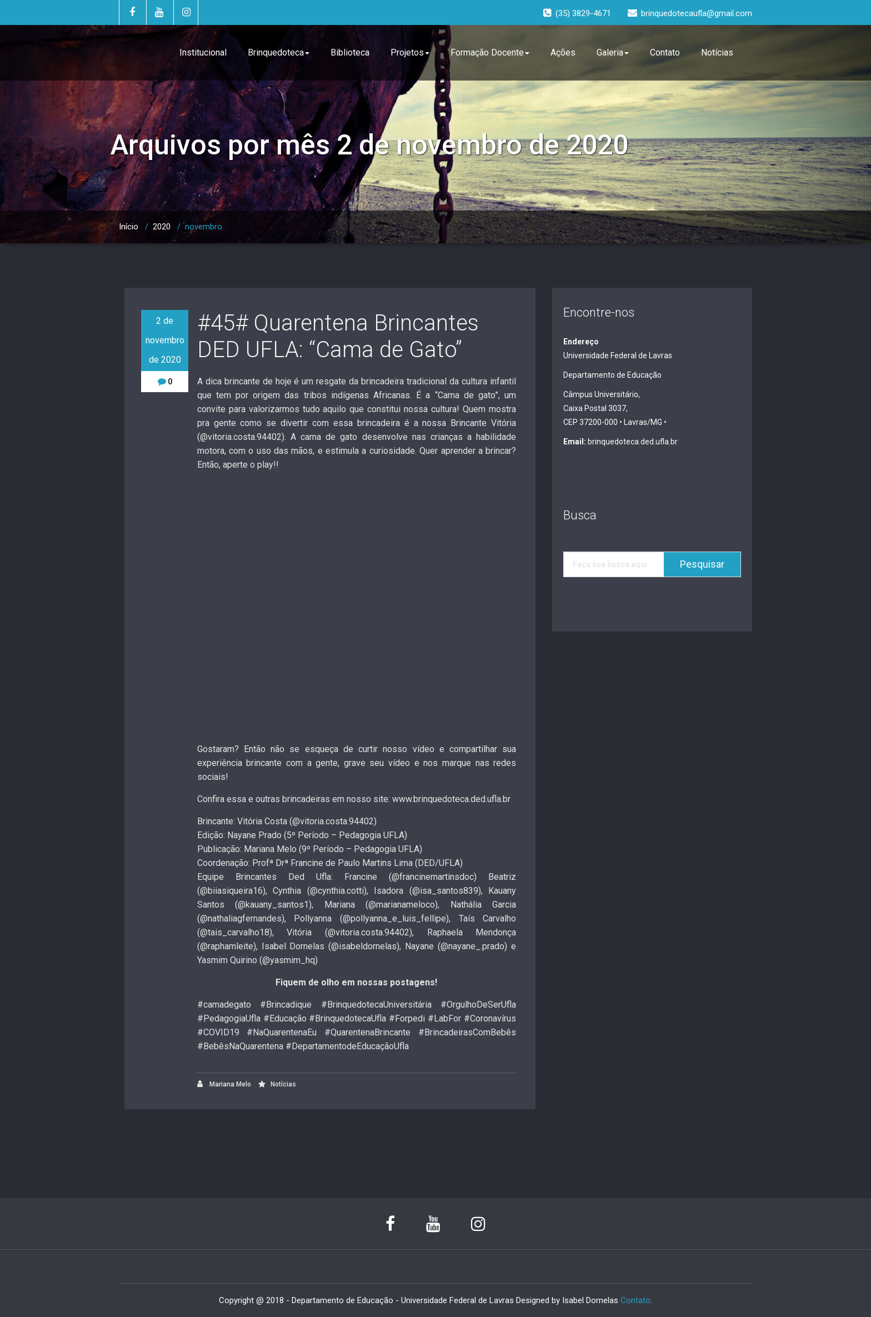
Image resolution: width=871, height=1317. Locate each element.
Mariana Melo (224, 1084)
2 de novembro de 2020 (165, 340)
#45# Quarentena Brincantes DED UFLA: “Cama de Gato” (338, 336)
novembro (203, 227)
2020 (162, 227)
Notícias (717, 52)
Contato (665, 52)
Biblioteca (350, 52)
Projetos (410, 52)
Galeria (613, 52)
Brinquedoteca (278, 52)
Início (128, 227)
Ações (562, 52)
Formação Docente (489, 52)
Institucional (203, 52)
